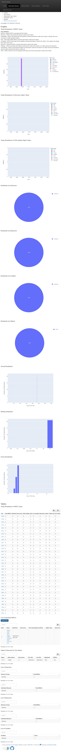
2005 (2, 577)
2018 (2, 539)
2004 (2, 580)
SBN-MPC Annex (7, 10)
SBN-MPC (30, 744)
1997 (2, 601)
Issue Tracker (45, 6)
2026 (2, 516)
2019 (2, 536)
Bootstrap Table (52, 744)
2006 (2, 575)
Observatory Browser (13, 6)
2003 (2, 583)
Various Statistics (36, 6)
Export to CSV (5, 620)
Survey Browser (25, 6)
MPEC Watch (6, 2)
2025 (2, 519)
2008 (2, 569)
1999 (2, 595)
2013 (2, 554)
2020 (2, 533)
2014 (2, 551)
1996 (2, 604)
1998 (2, 598)
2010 (2, 563)
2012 (2, 557)
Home (4, 6)
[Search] (9, 624)
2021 (2, 530)
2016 (2, 545)
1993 (2, 613)
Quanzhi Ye (9, 744)
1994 (2, 610)
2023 (2, 525)
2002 (2, 586)
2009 (2, 566)
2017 (2, 542)
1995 (2, 607)
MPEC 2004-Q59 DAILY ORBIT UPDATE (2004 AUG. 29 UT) (9, 637)
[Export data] (58, 510)
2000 (2, 592)
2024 (2, 522)
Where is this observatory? (10, 21)
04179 (3, 660)
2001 (2, 589)
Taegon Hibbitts (18, 744)
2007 (2, 572)
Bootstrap (43, 744)
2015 (2, 548)
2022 (2, 528)
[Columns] (54, 510)
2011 (2, 560)
